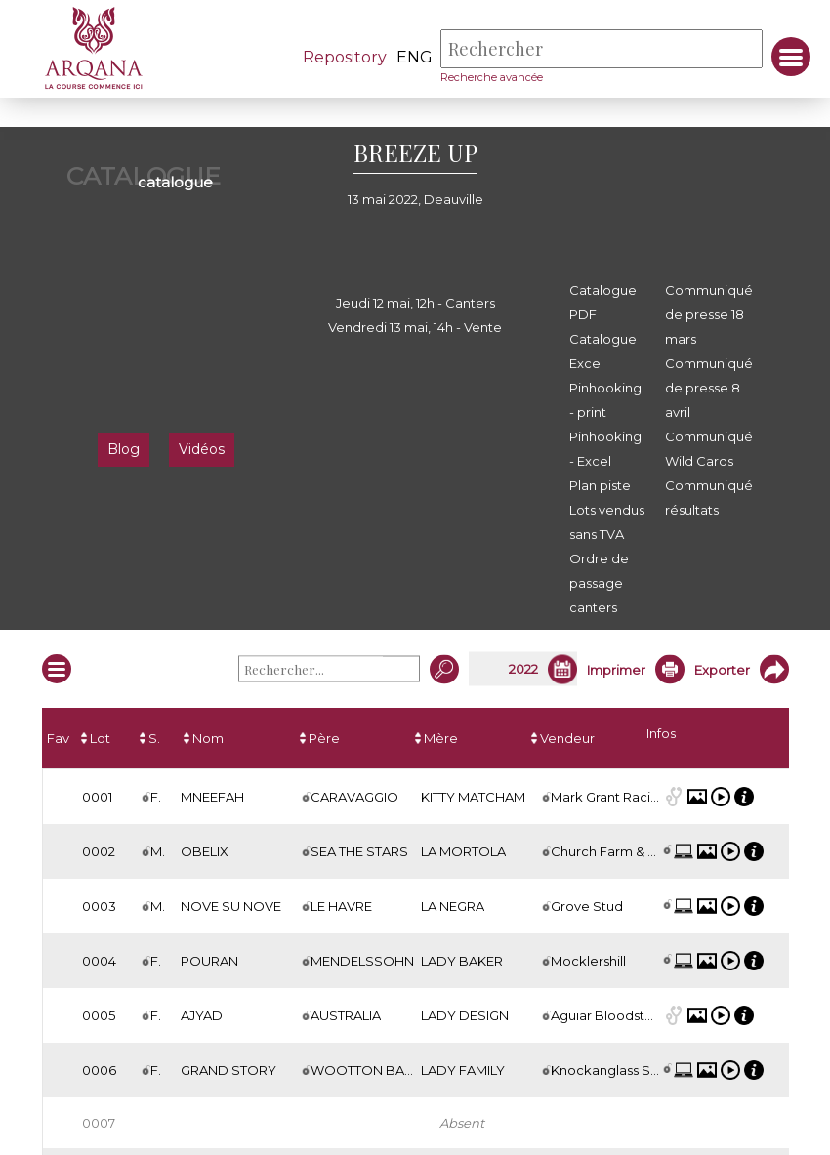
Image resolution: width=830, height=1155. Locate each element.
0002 (98, 851)
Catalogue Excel (603, 351)
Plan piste (600, 485)
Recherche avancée (490, 77)
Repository (344, 57)
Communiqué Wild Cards (709, 449)
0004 (99, 961)
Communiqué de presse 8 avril (709, 387)
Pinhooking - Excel (605, 449)
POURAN (209, 961)
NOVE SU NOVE (231, 906)
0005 (98, 1015)
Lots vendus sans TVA (606, 522)
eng (413, 57)
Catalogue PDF (603, 302)
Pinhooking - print (605, 400)
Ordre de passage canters (599, 583)
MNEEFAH (212, 796)
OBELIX (204, 851)
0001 (97, 796)
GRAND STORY (228, 1070)
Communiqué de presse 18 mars (709, 314)
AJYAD (202, 1015)
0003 (99, 906)
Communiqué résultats (709, 497)
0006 (99, 1070)
